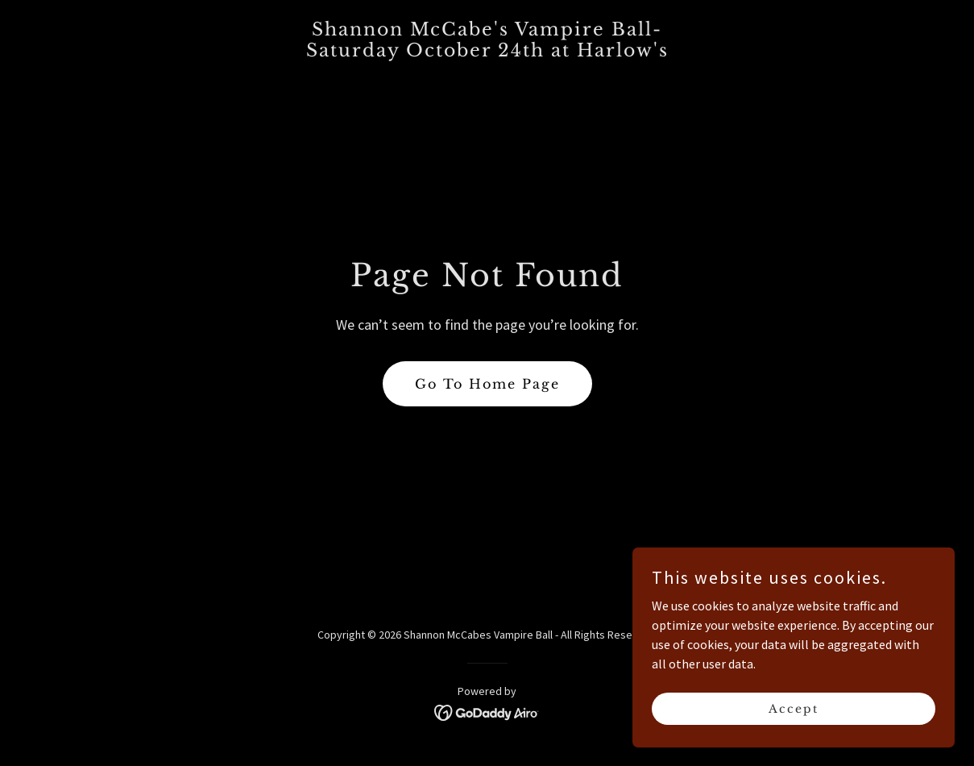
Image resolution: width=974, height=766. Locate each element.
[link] (487, 52)
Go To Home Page (487, 384)
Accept (794, 708)
